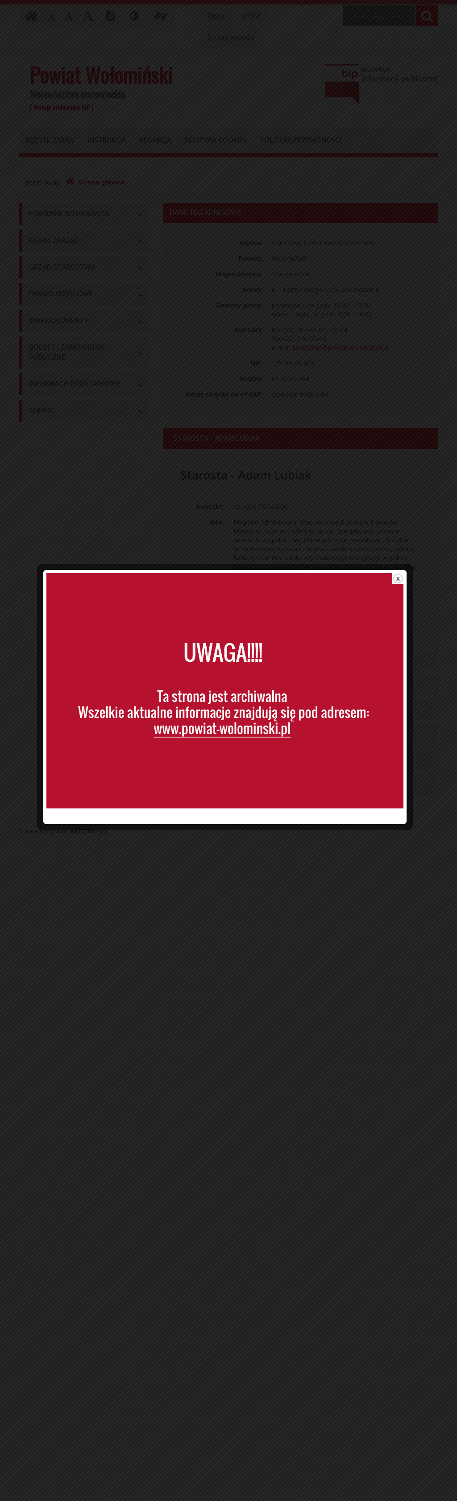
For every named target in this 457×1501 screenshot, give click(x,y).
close (401, 585)
